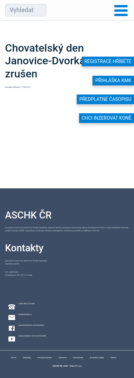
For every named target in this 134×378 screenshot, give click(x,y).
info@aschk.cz (24, 314)
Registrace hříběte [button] (107, 61)
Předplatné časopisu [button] (105, 99)
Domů (13, 357)
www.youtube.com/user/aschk (32, 335)
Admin (113, 357)
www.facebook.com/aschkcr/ (31, 325)
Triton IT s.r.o (75, 366)
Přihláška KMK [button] (113, 80)
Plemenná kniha (45, 357)
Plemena (62, 357)
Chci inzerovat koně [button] (106, 118)
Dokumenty (78, 357)
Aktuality (27, 357)
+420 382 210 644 (26, 303)
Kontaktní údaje (97, 357)
